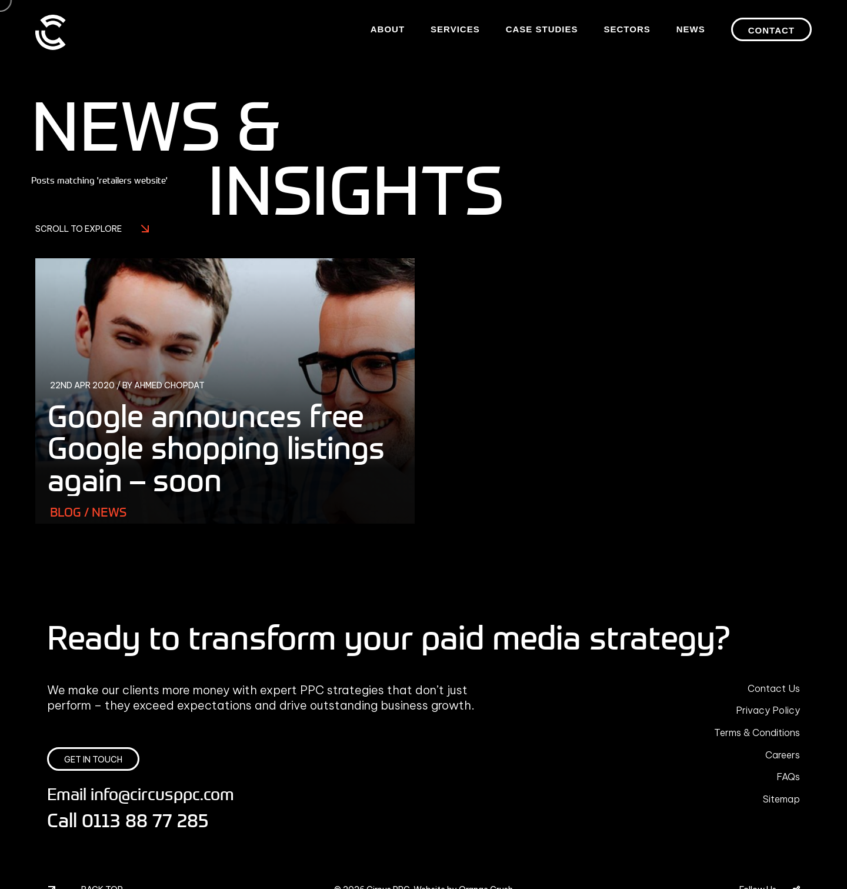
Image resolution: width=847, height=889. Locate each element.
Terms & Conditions (757, 732)
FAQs (788, 777)
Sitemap (781, 799)
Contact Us (774, 688)
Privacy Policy (768, 710)
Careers (782, 755)
